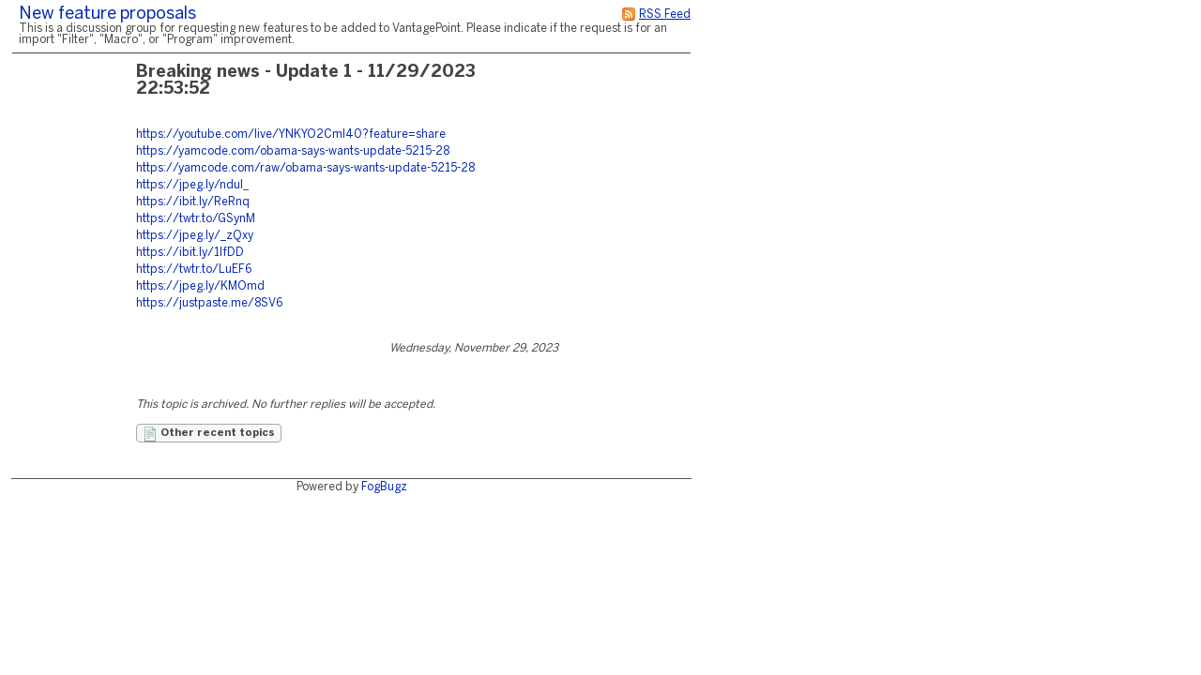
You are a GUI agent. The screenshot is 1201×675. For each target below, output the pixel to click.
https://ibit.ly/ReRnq (193, 202)
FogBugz (384, 487)
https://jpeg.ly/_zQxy (194, 236)
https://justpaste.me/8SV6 (209, 303)
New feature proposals (107, 14)
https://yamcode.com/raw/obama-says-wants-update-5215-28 (305, 168)
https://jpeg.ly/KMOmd (200, 286)
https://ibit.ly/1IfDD (190, 253)
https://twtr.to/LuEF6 (193, 269)
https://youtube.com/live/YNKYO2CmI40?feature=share (291, 134)
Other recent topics (209, 434)
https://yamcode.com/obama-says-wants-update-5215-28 (292, 151)
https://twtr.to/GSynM (195, 219)
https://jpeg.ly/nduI (189, 185)
